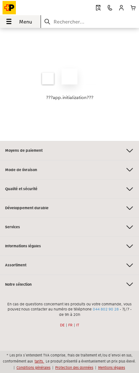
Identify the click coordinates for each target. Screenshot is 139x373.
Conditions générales (33, 367)
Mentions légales (111, 367)
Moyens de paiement (69, 150)
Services (69, 227)
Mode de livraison (69, 169)
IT (77, 325)
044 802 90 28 (106, 309)
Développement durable (69, 208)
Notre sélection (69, 284)
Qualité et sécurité (69, 189)
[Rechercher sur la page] (90, 22)
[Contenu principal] (69, 84)
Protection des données (74, 367)
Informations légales (69, 246)
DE (62, 325)
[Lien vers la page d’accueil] (29, 7)
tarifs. (39, 361)
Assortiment (69, 265)
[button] (121, 7)
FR (70, 325)
